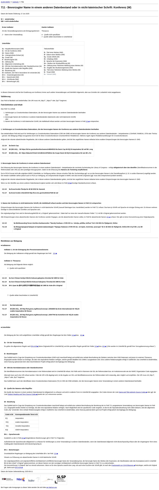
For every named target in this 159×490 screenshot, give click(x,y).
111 (87, 121)
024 (69, 183)
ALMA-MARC (5, 2)
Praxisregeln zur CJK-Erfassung (123, 465)
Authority (16, 2)
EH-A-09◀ (34, 346)
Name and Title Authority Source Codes (133, 392)
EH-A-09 (19, 467)
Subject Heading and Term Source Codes (22, 394)
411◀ (108, 217)
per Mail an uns (51, 487)
